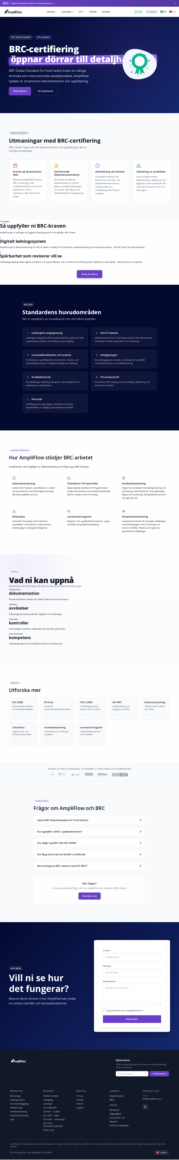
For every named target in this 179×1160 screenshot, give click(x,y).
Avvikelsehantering (18, 1112)
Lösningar (68, 11)
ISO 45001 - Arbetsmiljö (54, 1119)
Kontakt (106, 11)
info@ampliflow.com (152, 1099)
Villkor (112, 1100)
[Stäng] (175, 3)
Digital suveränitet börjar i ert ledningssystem (32, 3)
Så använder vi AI (117, 1118)
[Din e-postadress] (132, 1074)
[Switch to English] (172, 11)
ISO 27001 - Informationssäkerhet (53, 1125)
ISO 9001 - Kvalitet (51, 1112)
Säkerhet (113, 1122)
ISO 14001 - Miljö (51, 1116)
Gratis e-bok (48, 1130)
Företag (107, 966)
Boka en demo (89, 274)
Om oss (79, 1096)
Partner (79, 1104)
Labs (12, 1119)
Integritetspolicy (116, 1096)
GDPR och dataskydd (119, 1126)
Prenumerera (159, 1074)
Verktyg (51, 11)
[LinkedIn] (145, 1107)
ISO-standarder (50, 1108)
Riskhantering (16, 1108)
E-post (107, 951)
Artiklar (93, 11)
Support (79, 1108)
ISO (81, 11)
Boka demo (19, 91)
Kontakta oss (89, 896)
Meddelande (109, 981)
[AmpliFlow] (18, 1061)
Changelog (48, 1100)
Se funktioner (45, 91)
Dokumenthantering (19, 1116)
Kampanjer (114, 1110)
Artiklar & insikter (51, 1096)
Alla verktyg (15, 1096)
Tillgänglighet (115, 1114)
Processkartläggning (19, 1104)
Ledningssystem (17, 1100)
